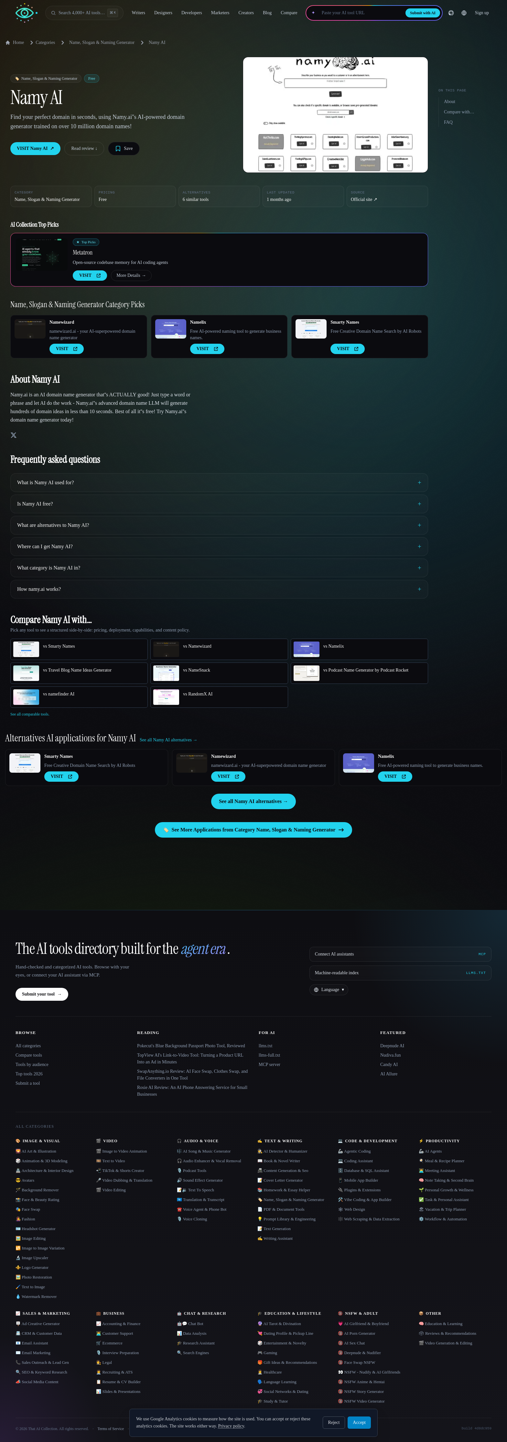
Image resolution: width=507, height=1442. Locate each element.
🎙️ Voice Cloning (192, 1219)
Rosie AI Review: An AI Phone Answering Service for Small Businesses (192, 1091)
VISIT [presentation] (90, 275)
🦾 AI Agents (430, 1151)
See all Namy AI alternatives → (253, 801)
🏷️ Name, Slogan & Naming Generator (290, 1199)
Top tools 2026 (29, 1073)
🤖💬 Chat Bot (190, 1323)
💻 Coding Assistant (355, 1160)
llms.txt (265, 1045)
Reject (334, 1422)
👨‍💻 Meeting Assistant (437, 1170)
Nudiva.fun (390, 1055)
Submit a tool (28, 1083)
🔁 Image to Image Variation (40, 1248)
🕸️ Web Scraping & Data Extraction (369, 1219)
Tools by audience (32, 1064)
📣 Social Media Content (37, 1381)
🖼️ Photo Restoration (34, 1277)
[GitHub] (451, 13)
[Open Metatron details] (42, 254)
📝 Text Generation (274, 1228)
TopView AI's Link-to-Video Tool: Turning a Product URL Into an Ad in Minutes (190, 1058)
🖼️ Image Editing (31, 1238)
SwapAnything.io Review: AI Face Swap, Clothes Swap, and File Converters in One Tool (192, 1075)
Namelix (198, 322)
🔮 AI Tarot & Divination (279, 1323)
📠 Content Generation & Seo (282, 1170)
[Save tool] (123, 148)
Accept (359, 1422)
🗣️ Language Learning (277, 1381)
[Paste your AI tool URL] (360, 13)
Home (14, 42)
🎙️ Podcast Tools (191, 1170)
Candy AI (389, 1064)
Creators (246, 12)
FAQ (448, 122)
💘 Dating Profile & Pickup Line (285, 1333)
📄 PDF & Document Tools (281, 1209)
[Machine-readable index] (400, 973)
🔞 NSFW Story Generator (361, 1391)
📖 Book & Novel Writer (278, 1160)
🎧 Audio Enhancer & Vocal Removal (209, 1160)
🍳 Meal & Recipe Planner (442, 1160)
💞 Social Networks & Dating (282, 1391)
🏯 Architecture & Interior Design (44, 1170)
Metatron (82, 252)
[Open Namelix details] (170, 329)
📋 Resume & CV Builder (118, 1381)
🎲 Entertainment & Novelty (281, 1343)
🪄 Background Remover (37, 1189)
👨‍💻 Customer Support (114, 1333)
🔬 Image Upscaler (32, 1257)
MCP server (269, 1064)
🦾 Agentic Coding (354, 1151)
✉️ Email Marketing (33, 1352)
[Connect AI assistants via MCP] (400, 954)
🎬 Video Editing (111, 1189)
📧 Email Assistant (32, 1343)
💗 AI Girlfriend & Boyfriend (363, 1323)
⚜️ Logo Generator (32, 1267)
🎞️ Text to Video (110, 1160)
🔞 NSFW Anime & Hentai (361, 1381)
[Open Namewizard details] (30, 329)
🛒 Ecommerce (109, 1343)
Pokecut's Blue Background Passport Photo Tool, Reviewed (191, 1045)
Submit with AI (423, 13)
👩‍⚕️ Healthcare (269, 1372)
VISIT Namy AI (35, 148)
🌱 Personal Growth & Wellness (446, 1189)
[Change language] (464, 13)
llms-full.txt (269, 1055)
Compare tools (29, 1055)
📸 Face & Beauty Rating (37, 1199)
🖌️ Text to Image (30, 1286)
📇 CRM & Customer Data (39, 1333)
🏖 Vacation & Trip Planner (442, 1209)
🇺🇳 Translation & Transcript (200, 1199)
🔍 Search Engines (193, 1352)
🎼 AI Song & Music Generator (204, 1151)
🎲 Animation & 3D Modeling (41, 1160)
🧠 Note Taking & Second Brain (446, 1180)
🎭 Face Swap (28, 1209)
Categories (41, 43)
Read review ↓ (84, 148)
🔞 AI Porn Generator (356, 1333)
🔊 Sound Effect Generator (200, 1180)
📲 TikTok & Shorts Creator (120, 1170)
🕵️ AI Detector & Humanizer (282, 1151)
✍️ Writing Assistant (275, 1238)
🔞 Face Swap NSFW (356, 1362)
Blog (267, 12)
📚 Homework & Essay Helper (283, 1189)
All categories (28, 1045)
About (449, 101)
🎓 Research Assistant (196, 1343)
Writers (138, 12)
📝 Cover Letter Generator (280, 1180)
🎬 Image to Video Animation (121, 1151)
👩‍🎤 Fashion (25, 1219)
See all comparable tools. (29, 714)
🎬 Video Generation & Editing (445, 1343)
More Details (131, 275)
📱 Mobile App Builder (358, 1180)
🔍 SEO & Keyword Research (41, 1372)
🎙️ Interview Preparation (117, 1352)
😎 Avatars (25, 1180)
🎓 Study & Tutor (272, 1401)
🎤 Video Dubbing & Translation (124, 1180)
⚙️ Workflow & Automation (443, 1219)
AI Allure (388, 1073)
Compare (289, 12)
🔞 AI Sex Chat (351, 1343)
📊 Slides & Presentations (118, 1391)
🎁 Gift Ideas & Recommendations (287, 1362)
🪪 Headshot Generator (36, 1228)
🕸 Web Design (351, 1209)
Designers (163, 12)
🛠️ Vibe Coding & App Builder (365, 1199)
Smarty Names (344, 322)
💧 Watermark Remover (36, 1296)
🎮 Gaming (267, 1352)
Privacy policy (231, 1426)
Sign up (482, 12)
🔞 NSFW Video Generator (361, 1401)
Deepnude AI (392, 1045)
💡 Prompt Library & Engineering (286, 1219)
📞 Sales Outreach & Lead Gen (42, 1362)
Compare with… (459, 112)
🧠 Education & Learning (441, 1323)
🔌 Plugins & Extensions (359, 1189)
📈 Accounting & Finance (118, 1323)
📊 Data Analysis (192, 1333)
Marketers (220, 12)
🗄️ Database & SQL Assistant (363, 1170)
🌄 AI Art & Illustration (36, 1151)
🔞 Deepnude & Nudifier (359, 1352)
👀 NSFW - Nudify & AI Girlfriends (369, 1372)
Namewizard (61, 322)
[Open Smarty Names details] (311, 329)
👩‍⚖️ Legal (104, 1362)
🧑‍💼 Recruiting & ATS (114, 1372)
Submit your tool (42, 994)
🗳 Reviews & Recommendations (447, 1333)
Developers (191, 12)
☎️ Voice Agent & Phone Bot (202, 1209)
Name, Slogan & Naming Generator (102, 42)
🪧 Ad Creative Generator (38, 1323)
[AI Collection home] (27, 13)
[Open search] (84, 13)
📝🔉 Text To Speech (195, 1189)
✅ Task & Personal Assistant (444, 1199)
